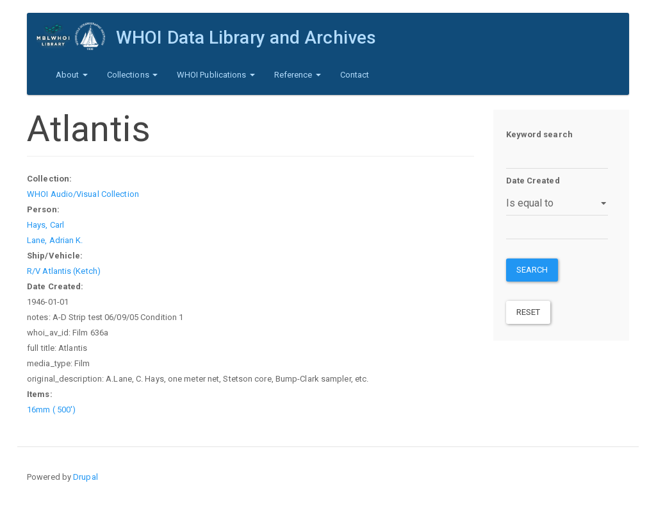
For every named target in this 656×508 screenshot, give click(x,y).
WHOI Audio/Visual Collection (83, 194)
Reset (528, 312)
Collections (132, 75)
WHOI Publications (216, 75)
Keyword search (539, 134)
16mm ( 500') (51, 409)
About (72, 75)
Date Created (533, 180)
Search (532, 270)
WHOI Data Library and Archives (246, 37)
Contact (355, 75)
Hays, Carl (45, 225)
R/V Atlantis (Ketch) (64, 271)
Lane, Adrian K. (55, 240)
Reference (297, 75)
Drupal (85, 477)
